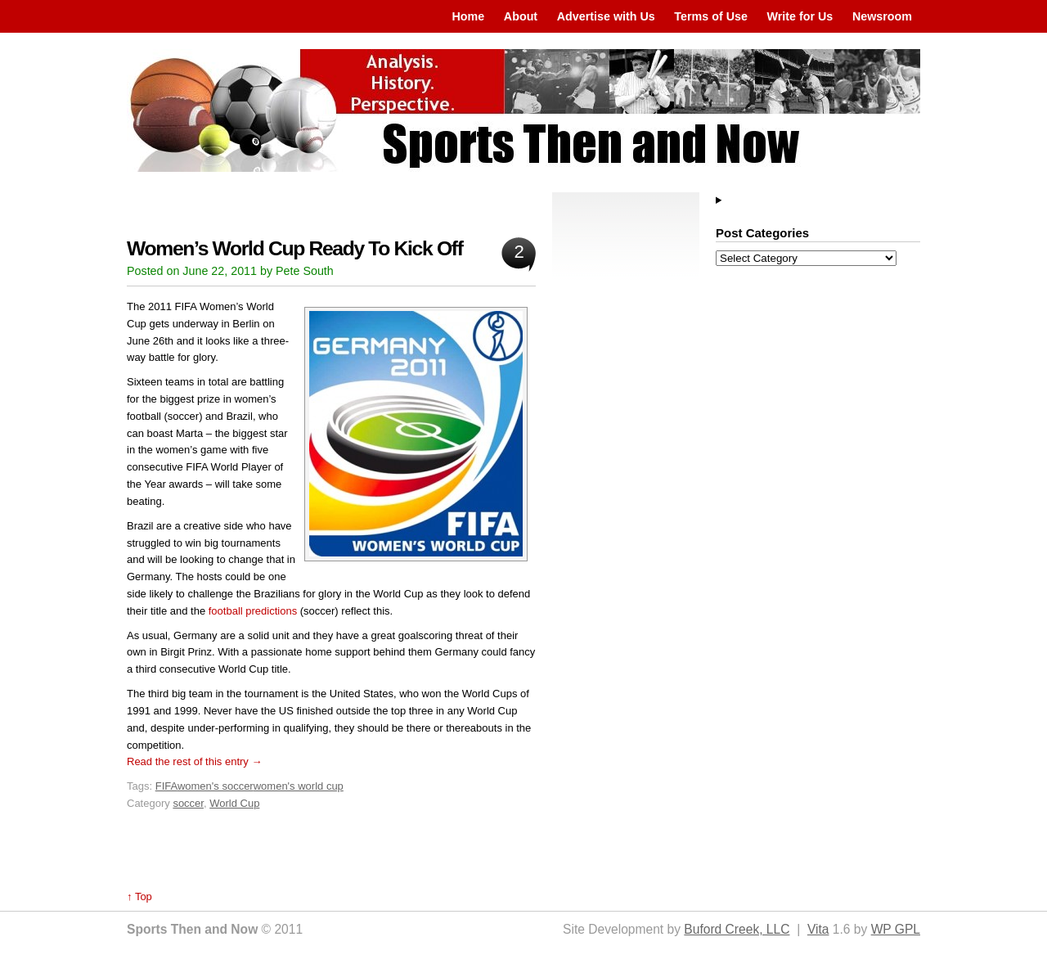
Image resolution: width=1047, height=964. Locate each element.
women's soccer (215, 786)
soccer (188, 803)
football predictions (253, 611)
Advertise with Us (606, 16)
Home (468, 16)
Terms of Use (711, 16)
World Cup (234, 803)
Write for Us (800, 16)
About (520, 16)
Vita (818, 929)
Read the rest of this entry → (194, 761)
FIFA (166, 786)
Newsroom (882, 16)
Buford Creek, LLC (736, 929)
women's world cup (299, 786)
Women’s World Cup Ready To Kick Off (295, 248)
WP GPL (895, 929)
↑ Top (139, 896)
